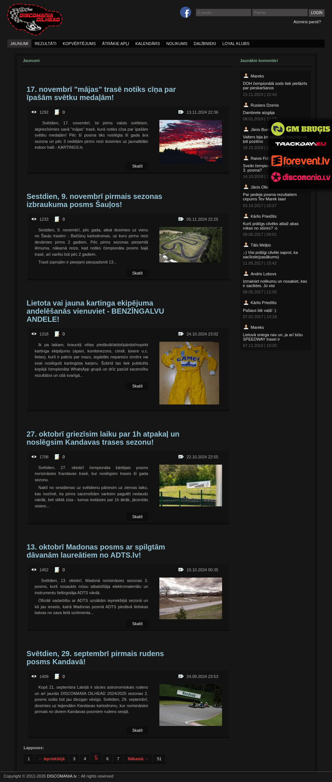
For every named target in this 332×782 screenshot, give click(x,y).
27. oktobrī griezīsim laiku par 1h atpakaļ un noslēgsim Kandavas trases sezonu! (103, 438)
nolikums (176, 43)
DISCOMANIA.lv (62, 776)
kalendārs (147, 43)
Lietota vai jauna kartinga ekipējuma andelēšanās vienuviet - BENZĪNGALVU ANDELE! (95, 311)
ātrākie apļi (115, 43)
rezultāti (45, 43)
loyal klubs (235, 43)
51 (159, 759)
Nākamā (138, 759)
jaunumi (19, 43)
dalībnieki (205, 43)
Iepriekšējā (51, 759)
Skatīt (137, 166)
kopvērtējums (79, 43)
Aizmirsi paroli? (307, 22)
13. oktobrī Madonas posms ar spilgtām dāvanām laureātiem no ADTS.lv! (96, 551)
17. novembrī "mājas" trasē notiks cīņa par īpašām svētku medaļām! (101, 93)
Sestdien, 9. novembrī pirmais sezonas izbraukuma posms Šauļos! (94, 200)
